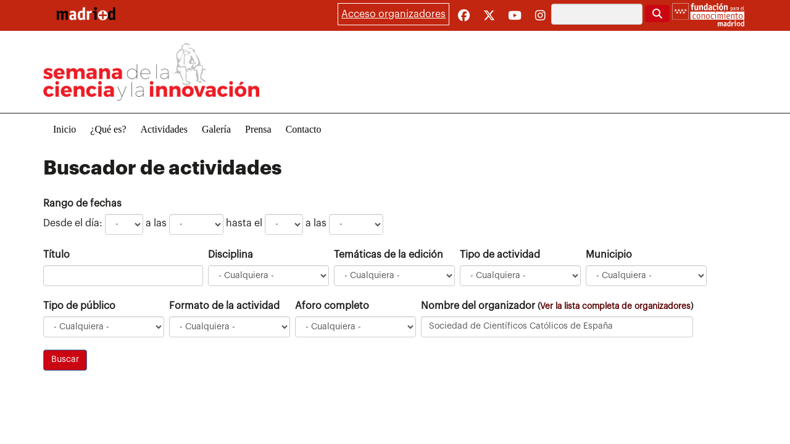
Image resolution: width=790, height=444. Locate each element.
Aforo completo (332, 306)
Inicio (64, 129)
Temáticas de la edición (388, 255)
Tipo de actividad (500, 255)
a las (156, 223)
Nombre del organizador (557, 306)
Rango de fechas (82, 203)
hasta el (244, 223)
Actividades (164, 129)
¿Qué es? (108, 129)
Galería (216, 129)
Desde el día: (72, 223)
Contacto (304, 129)
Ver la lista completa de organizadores (615, 306)
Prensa (258, 129)
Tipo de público (79, 306)
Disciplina (230, 255)
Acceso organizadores (393, 14)
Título (56, 255)
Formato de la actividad (224, 306)
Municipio (609, 255)
